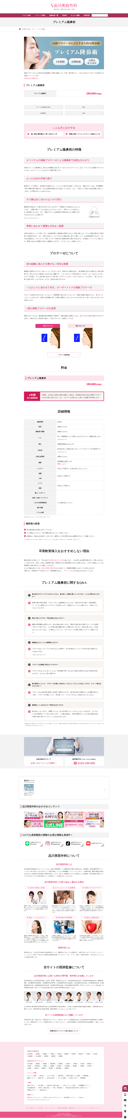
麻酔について (61, 466)
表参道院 (52, 1066)
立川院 (82, 1066)
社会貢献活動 (31, 1090)
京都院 (82, 1068)
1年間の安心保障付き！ (32, 78)
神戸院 (89, 1068)
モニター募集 (75, 15)
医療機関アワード (84, 1087)
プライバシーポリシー (50, 1110)
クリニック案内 (31, 1078)
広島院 (29, 1070)
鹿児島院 (58, 1070)
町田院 (74, 1056)
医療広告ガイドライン (74, 1110)
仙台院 (95, 1056)
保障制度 (85, 1078)
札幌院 (52, 1068)
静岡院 (46, 1058)
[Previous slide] (23, 792)
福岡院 (61, 1058)
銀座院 (66, 1056)
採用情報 (82, 1080)
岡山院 (36, 1070)
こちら (65, 1011)
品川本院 (29, 1056)
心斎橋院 (29, 1058)
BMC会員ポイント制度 (73, 1078)
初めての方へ (31, 1087)
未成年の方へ (44, 1092)
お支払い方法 (73, 1080)
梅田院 (53, 1058)
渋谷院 (59, 1056)
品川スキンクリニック (33, 1099)
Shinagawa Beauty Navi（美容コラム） (76, 1090)
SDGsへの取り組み (44, 1090)
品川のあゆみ (51, 1080)
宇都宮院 (37, 1068)
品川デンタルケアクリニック (52, 1099)
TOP (27, 1110)
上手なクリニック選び (69, 1087)
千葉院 (45, 1068)
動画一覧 (41, 1080)
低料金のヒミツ (31, 1092)
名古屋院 (38, 1058)
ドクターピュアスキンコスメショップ (38, 1102)
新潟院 (59, 1068)
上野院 (52, 1056)
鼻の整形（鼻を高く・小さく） (29, 29)
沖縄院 (66, 1070)
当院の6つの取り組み (53, 1087)
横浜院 (81, 1056)
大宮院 (88, 1056)
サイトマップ (85, 1110)
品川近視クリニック (70, 1099)
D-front (81, 1099)
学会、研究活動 (57, 1090)
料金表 (42, 1078)
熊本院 (51, 1070)
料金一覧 (32, 1110)
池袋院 (45, 1056)
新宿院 (38, 1056)
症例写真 (87, 15)
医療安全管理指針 (62, 1110)
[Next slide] (104, 792)
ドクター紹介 (26, 15)
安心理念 (41, 1087)
